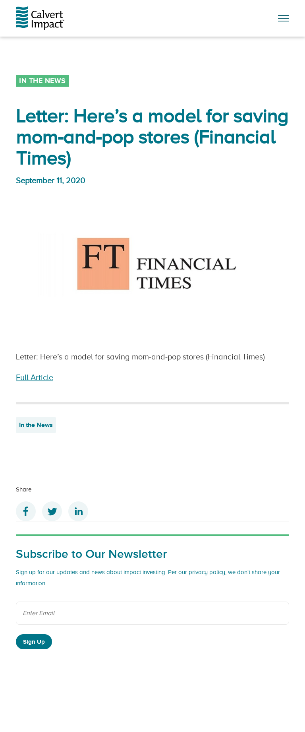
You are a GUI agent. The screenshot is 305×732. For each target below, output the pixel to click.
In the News (36, 425)
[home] (45, 18)
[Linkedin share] (78, 511)
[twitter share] (52, 511)
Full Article (34, 377)
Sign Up (34, 641)
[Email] (152, 613)
